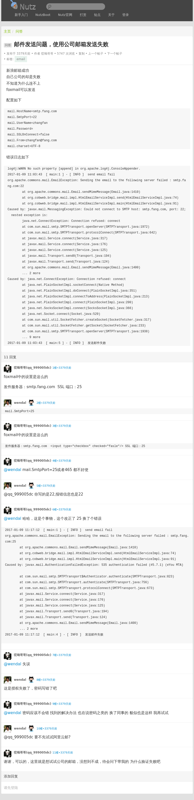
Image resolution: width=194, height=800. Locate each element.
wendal (20, 403)
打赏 (83, 15)
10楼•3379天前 (46, 728)
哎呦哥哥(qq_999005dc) (32, 367)
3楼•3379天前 (61, 426)
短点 (97, 15)
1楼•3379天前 (61, 367)
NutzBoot (43, 15)
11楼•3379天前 (62, 752)
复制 (82, 53)
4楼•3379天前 (61, 460)
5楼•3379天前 (45, 485)
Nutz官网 (65, 15)
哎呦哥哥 (47, 53)
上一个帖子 (95, 53)
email (21, 59)
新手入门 (21, 15)
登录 (125, 15)
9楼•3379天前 (61, 703)
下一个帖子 (114, 53)
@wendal (12, 469)
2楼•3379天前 (45, 403)
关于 (111, 15)
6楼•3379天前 (61, 509)
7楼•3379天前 (61, 655)
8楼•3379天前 (45, 679)
